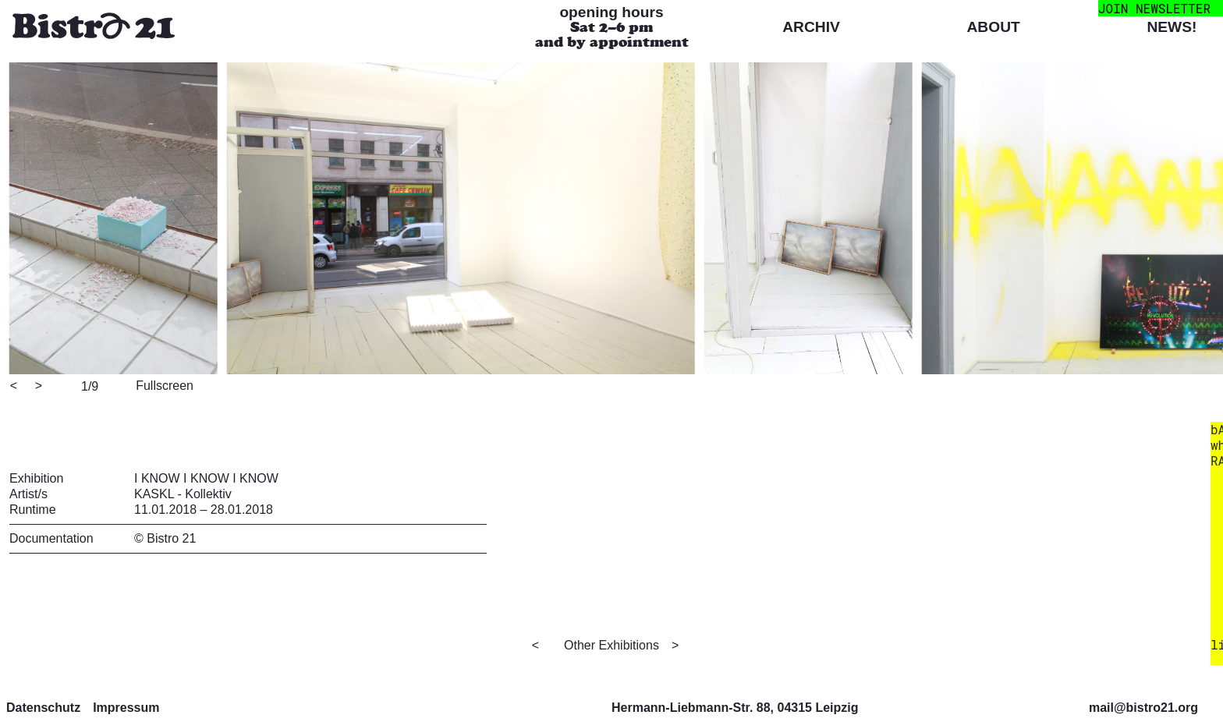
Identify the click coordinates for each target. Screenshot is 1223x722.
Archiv (811, 27)
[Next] (39, 386)
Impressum (126, 707)
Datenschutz (43, 707)
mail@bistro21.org (1143, 707)
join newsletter (1154, 8)
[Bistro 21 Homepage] (93, 27)
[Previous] (14, 386)
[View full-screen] (162, 384)
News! (1171, 27)
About (993, 27)
